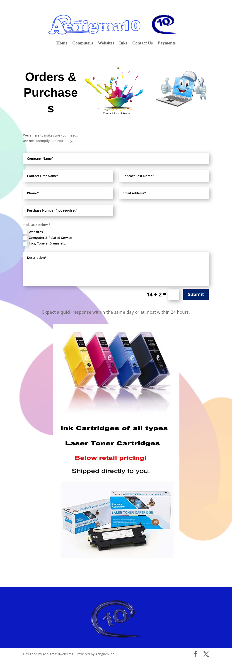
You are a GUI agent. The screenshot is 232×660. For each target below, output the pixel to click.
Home (62, 43)
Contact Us (142, 43)
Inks (123, 43)
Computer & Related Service (47, 237)
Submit (196, 294)
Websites (106, 43)
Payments (167, 43)
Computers (82, 43)
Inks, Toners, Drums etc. (44, 243)
